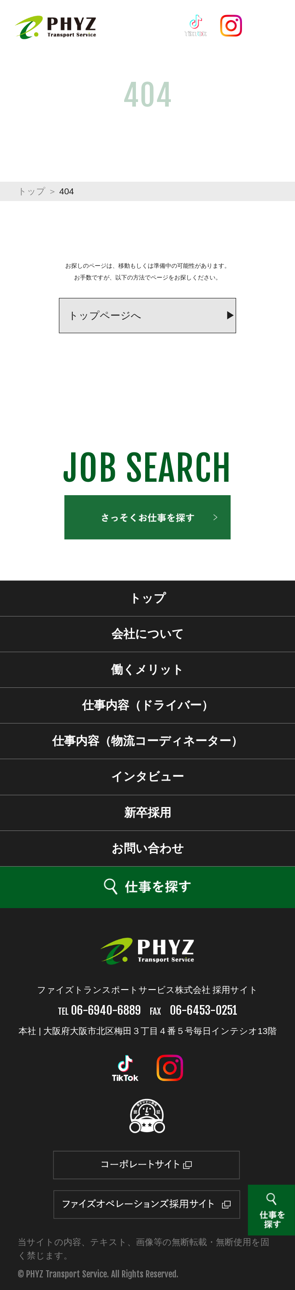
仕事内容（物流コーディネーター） (147, 740)
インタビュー (147, 776)
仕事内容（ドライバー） (147, 705)
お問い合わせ (148, 848)
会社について (148, 633)
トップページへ (104, 315)
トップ (31, 191)
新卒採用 (147, 812)
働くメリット (147, 669)
